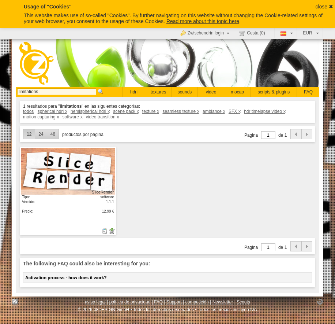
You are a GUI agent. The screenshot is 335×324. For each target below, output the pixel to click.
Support (174, 302)
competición (197, 302)
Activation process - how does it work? (66, 277)
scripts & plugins (274, 92)
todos (28, 111)
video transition (102, 116)
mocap (237, 92)
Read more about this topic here (202, 21)
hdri (134, 92)
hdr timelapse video (264, 111)
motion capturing (41, 116)
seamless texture (180, 111)
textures (158, 92)
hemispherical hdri (90, 111)
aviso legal (95, 302)
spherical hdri (52, 111)
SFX (234, 111)
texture (150, 111)
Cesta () (252, 33)
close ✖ (324, 7)
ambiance (214, 111)
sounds (185, 92)
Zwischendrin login (205, 33)
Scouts (243, 302)
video (211, 92)
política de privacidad (130, 302)
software (72, 116)
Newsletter (222, 302)
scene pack (125, 111)
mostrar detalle (68, 171)
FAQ (308, 92)
